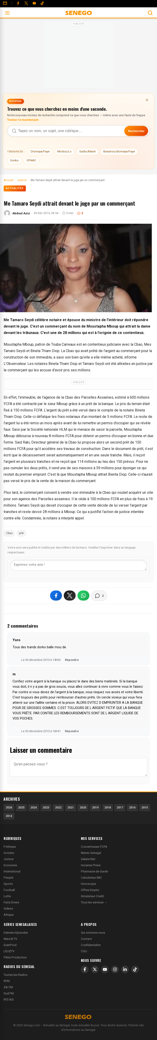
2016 (132, 807)
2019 (95, 807)
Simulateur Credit (92, 896)
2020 (83, 807)
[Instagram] (115, 969)
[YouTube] (34, 3)
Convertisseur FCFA (94, 846)
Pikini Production (15, 957)
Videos (8, 908)
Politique (10, 846)
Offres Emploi (90, 890)
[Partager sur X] (70, 595)
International (12, 871)
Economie (10, 865)
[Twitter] (26, 3)
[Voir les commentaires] (99, 595)
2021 (70, 807)
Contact (86, 939)
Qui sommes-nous (93, 932)
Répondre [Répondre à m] (72, 731)
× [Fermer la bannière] (147, 100)
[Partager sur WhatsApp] (83, 595)
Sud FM (9, 993)
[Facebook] (18, 3)
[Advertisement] (78, 56)
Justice (8, 859)
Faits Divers (11, 902)
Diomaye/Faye (40, 151)
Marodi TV (10, 939)
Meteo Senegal (91, 853)
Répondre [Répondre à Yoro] (72, 660)
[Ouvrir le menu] (7, 13)
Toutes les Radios (15, 975)
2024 (33, 807)
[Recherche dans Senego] (78, 131)
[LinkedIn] (125, 969)
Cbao (9, 533)
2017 (120, 807)
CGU (84, 951)
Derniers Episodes (16, 932)
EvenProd (10, 945)
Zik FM (8, 987)
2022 (58, 807)
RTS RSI (9, 999)
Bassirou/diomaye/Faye (119, 151)
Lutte (7, 896)
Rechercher (136, 131)
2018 (107, 807)
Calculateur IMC (91, 877)
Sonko (14, 160)
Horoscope (88, 884)
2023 (46, 807)
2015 (144, 807)
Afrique (8, 914)
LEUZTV (9, 951)
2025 (21, 807)
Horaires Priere (91, 865)
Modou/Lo (64, 151)
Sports (8, 884)
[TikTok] (135, 969)
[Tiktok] (42, 3)
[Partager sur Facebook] (56, 595)
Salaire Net (88, 859)
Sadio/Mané (87, 151)
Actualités (15, 188)
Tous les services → (94, 902)
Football (9, 890)
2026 (9, 807)
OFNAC (31, 160)
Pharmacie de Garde (94, 871)
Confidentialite (91, 945)
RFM (7, 981)
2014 (9, 816)
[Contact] (5, 3)
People (8, 877)
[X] (95, 969)
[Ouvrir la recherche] (150, 13)
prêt (21, 533)
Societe (9, 853)
